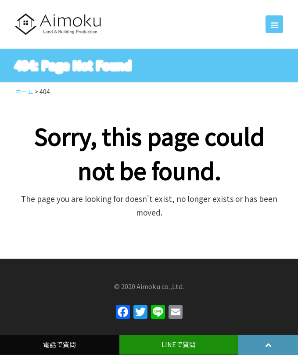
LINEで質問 (179, 344)
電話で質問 (59, 344)
